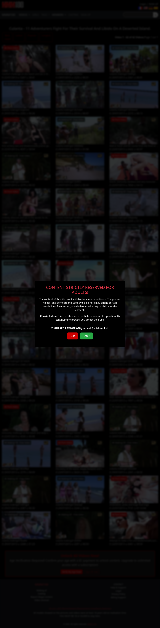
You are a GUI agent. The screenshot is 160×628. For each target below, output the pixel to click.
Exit (72, 336)
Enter (86, 336)
